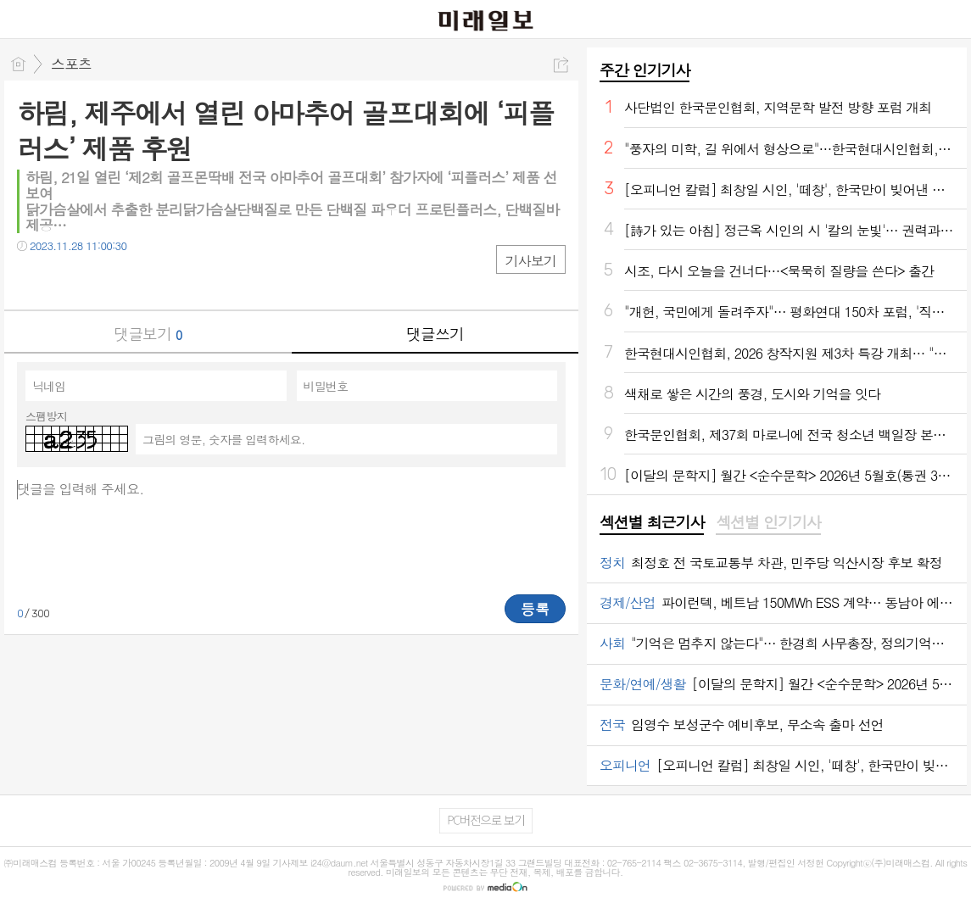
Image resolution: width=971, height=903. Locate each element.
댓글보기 (147, 333)
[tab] (652, 523)
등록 (535, 609)
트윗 (66, 280)
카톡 (99, 280)
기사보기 (530, 260)
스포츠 (71, 63)
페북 (32, 280)
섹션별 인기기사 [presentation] (768, 522)
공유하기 (561, 65)
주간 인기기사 (644, 70)
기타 (133, 280)
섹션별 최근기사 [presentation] (652, 522)
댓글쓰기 (435, 333)
